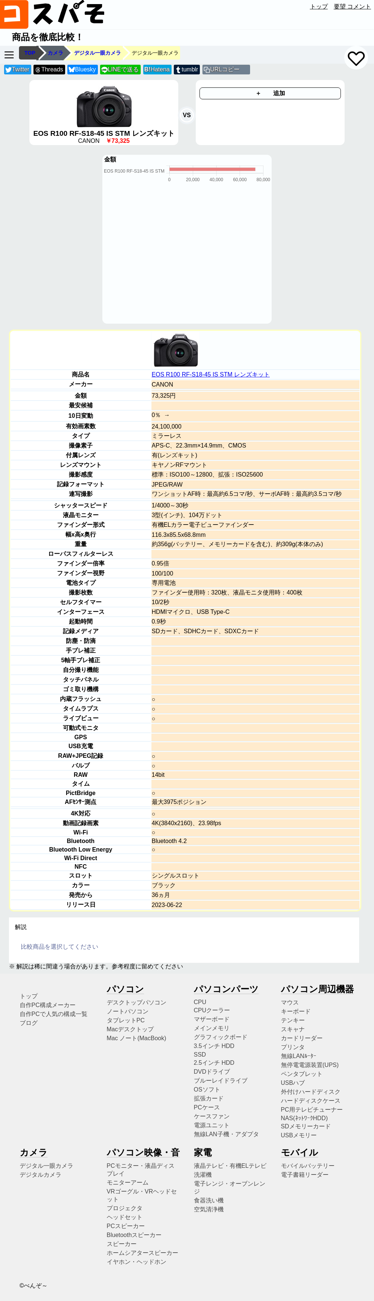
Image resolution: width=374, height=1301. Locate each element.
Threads (49, 69)
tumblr (186, 69)
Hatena (157, 69)
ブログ (29, 1023)
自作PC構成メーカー (48, 1005)
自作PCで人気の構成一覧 (53, 1014)
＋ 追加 (270, 93)
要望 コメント (352, 6)
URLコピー (225, 69)
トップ (319, 6)
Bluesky (82, 69)
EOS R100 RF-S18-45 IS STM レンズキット (211, 374)
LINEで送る (120, 69)
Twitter (17, 69)
